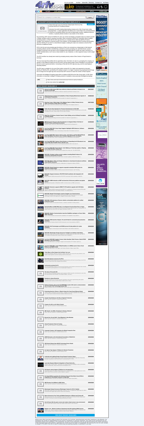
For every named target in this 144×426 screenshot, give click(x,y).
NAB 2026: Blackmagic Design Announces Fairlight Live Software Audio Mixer (64, 232)
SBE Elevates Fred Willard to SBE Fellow (55, 382)
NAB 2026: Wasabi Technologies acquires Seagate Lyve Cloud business (62, 193)
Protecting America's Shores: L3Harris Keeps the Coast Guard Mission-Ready (64, 291)
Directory (91, 2)
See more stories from (56, 82)
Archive (78, 2)
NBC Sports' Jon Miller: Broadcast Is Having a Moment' (58, 311)
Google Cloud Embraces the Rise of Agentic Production (58, 297)
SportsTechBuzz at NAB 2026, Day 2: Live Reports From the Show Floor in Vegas (64, 206)
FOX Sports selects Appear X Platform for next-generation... (59, 369)
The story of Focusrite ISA (51, 271)
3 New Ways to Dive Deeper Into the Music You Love (57, 252)
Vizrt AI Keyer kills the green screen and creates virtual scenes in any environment (65, 402)
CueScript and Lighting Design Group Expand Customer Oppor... (60, 356)
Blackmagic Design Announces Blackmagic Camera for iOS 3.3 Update (62, 389)
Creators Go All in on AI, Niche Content (54, 304)
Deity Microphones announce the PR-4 (54, 258)
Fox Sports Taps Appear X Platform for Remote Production (59, 350)
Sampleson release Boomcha (52, 278)
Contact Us (98, 2)
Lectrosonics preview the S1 (52, 265)
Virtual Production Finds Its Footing (53, 324)
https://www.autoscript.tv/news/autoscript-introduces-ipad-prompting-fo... (66, 79)
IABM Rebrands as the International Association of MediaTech (60, 337)
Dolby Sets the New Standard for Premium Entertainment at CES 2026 (62, 108)
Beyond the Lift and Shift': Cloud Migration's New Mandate (59, 317)
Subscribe (85, 2)
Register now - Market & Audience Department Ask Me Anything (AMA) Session (64, 408)
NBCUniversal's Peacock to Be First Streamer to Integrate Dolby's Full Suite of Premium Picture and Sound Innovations (64, 122)
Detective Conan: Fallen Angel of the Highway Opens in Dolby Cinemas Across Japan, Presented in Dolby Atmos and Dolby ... (64, 103)
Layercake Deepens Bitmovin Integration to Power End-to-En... (60, 363)
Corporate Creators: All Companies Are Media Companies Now (60, 330)
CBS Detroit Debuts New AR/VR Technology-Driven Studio (59, 343)
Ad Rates (105, 2)
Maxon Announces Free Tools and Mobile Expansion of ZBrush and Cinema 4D (64, 395)
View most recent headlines (65, 415)
